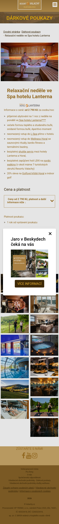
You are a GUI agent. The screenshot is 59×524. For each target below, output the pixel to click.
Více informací (29, 284)
